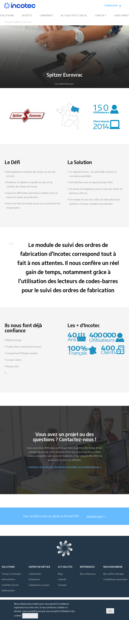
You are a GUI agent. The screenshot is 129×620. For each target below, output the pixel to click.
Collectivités (35, 579)
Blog (60, 579)
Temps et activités (11, 579)
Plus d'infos (30, 615)
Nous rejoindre (113, 573)
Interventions (8, 585)
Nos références (88, 579)
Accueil (8, 27)
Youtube (62, 591)
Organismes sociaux (39, 591)
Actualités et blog (74, 18)
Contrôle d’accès (10, 591)
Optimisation (8, 596)
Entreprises (34, 585)
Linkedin (62, 585)
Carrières (46, 18)
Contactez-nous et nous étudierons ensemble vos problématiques (65, 473)
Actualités (65, 573)
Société (27, 18)
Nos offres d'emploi (113, 579)
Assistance (121, 18)
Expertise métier (39, 573)
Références (87, 573)
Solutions (7, 18)
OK (110, 611)
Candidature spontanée (115, 585)
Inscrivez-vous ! (96, 522)
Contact (101, 18)
